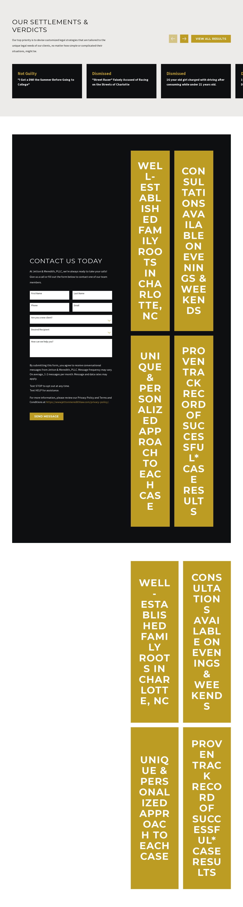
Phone (31, 305)
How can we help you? (39, 341)
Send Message (43, 416)
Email (73, 305)
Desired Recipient (37, 329)
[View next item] (184, 39)
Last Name (76, 293)
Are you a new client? (38, 317)
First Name (33, 293)
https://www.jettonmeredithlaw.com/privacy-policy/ (74, 402)
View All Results (211, 38)
